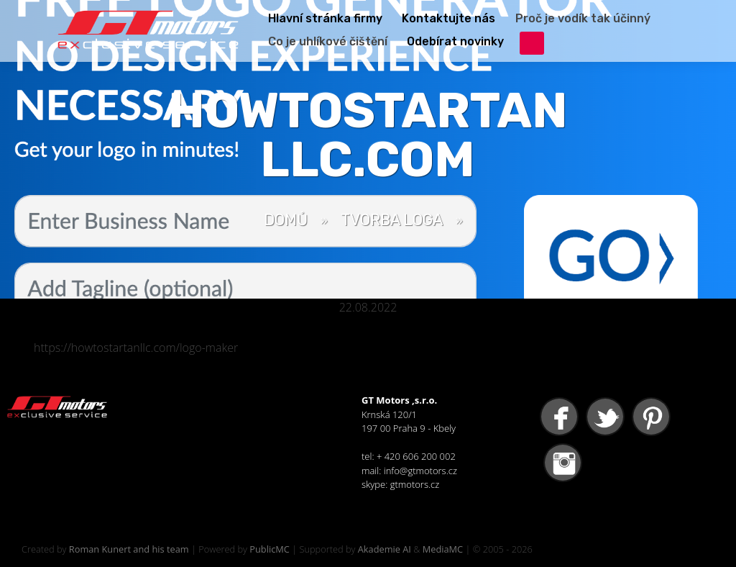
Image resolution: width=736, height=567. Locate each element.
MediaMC (443, 549)
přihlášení (532, 43)
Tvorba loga (392, 220)
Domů (286, 220)
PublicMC (269, 549)
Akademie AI (384, 549)
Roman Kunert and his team (129, 549)
